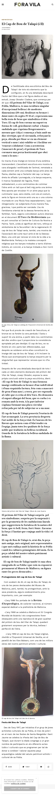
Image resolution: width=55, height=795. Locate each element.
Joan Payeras (6, 27)
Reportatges (7, 19)
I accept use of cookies (19, 788)
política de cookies (18, 783)
